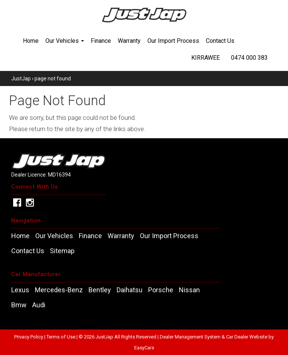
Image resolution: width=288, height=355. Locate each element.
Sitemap (62, 251)
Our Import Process (173, 40)
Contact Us (220, 40)
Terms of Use (61, 337)
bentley (99, 290)
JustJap (21, 79)
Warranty (129, 40)
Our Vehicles (64, 40)
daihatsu (129, 290)
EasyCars (144, 347)
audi (38, 305)
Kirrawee (205, 57)
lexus (20, 290)
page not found (52, 79)
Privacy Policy (29, 337)
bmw (19, 305)
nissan (189, 290)
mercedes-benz (59, 290)
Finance (101, 40)
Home (31, 40)
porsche (160, 290)
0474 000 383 (249, 57)
